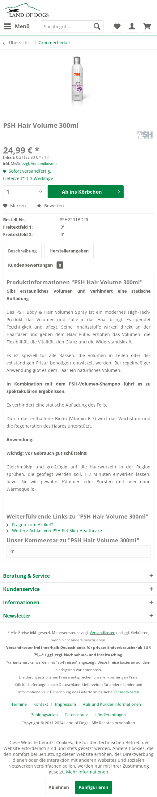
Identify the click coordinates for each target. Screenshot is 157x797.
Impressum (65, 704)
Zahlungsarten (44, 714)
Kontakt (40, 704)
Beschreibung (22, 251)
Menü (17, 25)
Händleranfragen (110, 714)
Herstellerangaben (69, 251)
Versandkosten (102, 632)
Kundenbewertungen (35, 265)
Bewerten (50, 206)
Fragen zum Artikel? (29, 525)
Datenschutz (76, 714)
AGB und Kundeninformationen (112, 704)
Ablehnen (59, 787)
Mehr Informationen (87, 772)
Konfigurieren (93, 787)
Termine (19, 704)
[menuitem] (16, 26)
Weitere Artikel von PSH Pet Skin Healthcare (54, 530)
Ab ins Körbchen (91, 191)
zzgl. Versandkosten (39, 163)
